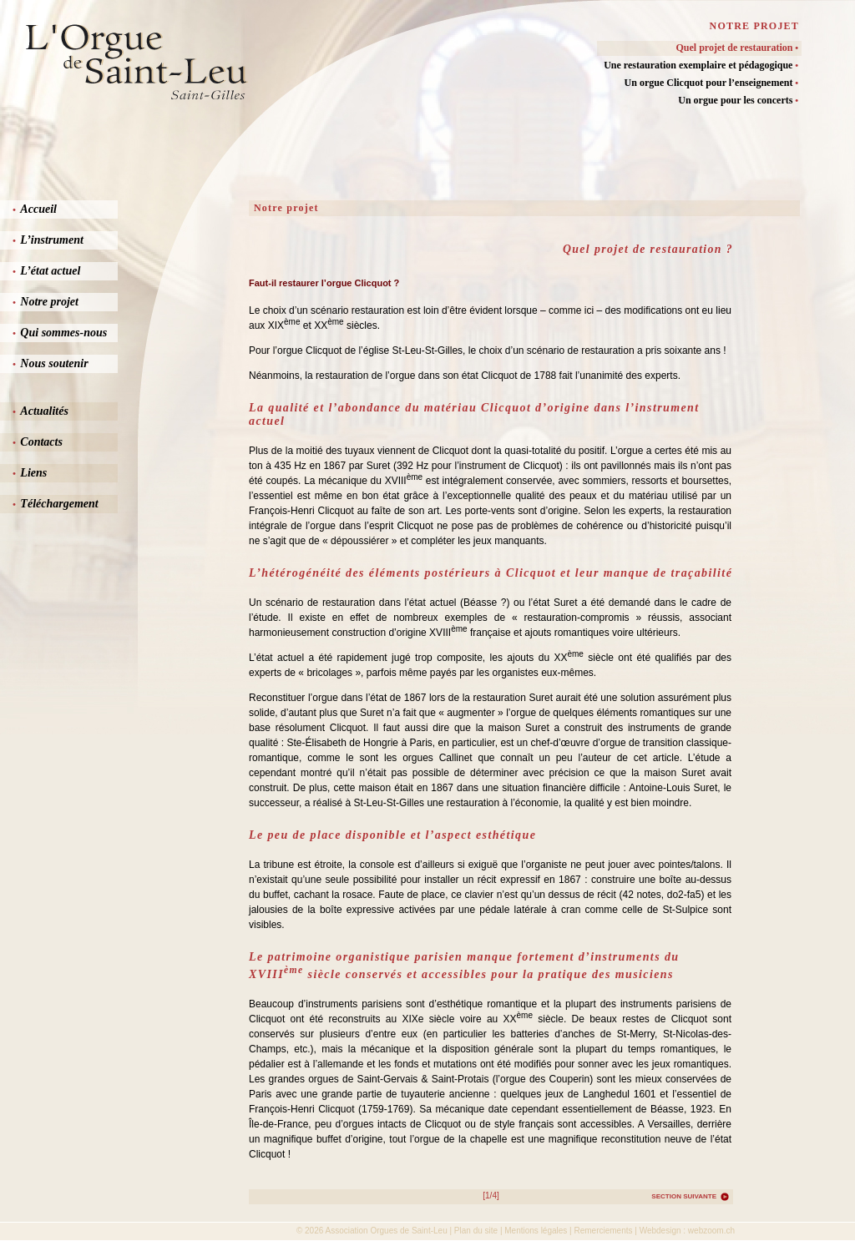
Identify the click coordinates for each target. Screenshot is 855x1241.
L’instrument (48, 240)
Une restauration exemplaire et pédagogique (701, 65)
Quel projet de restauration (737, 47)
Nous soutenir (51, 363)
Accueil (35, 209)
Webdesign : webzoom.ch (687, 1230)
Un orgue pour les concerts (738, 100)
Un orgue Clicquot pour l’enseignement (711, 82)
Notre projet (45, 301)
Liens (30, 473)
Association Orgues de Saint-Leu (387, 1230)
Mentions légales (535, 1230)
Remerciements (603, 1230)
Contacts (38, 442)
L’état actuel (46, 271)
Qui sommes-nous (60, 332)
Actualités (40, 411)
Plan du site (476, 1230)
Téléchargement (56, 503)
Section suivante (683, 1196)
